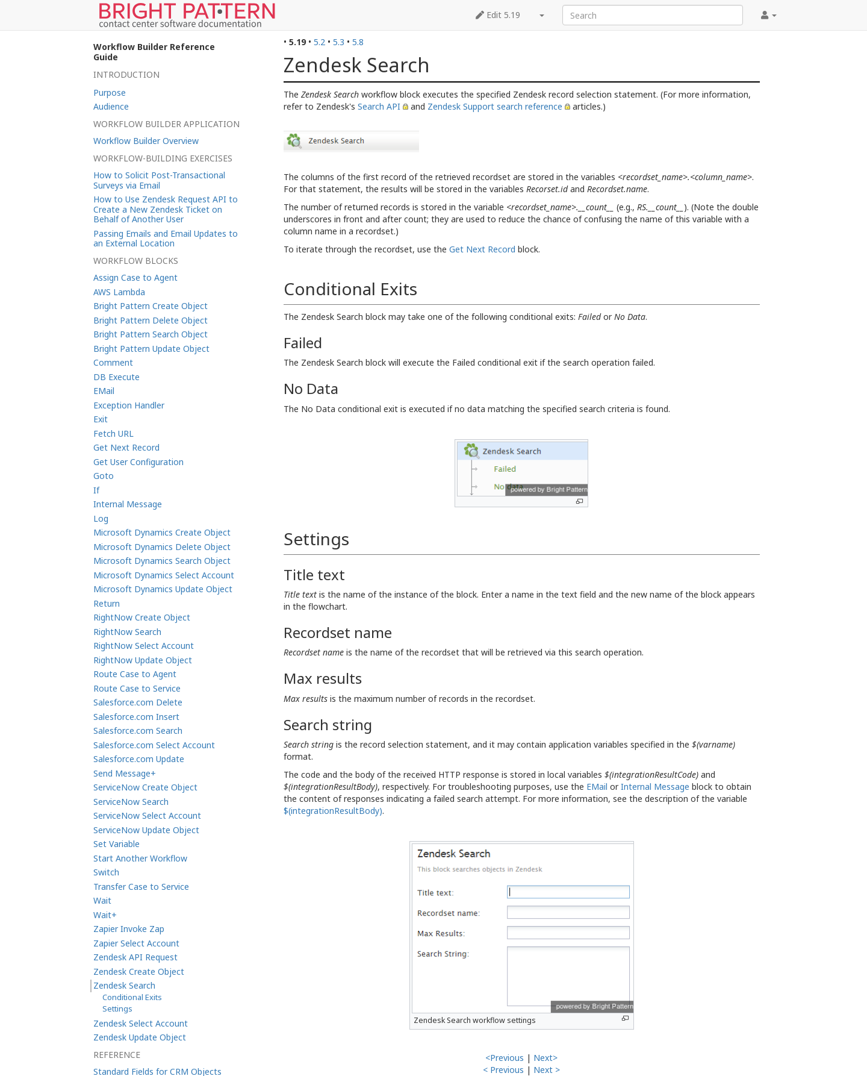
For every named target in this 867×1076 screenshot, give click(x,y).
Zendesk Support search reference (494, 106)
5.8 (358, 42)
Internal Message (655, 786)
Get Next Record (482, 249)
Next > (546, 1069)
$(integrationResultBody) (333, 810)
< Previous (503, 1069)
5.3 (338, 42)
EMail (597, 786)
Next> (545, 1057)
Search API (379, 106)
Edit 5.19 (498, 14)
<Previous (504, 1057)
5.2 (319, 42)
